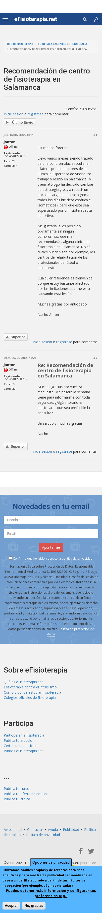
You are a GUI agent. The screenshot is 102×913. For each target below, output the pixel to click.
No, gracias (33, 906)
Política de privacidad (43, 834)
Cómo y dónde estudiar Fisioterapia (32, 692)
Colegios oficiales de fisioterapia (30, 697)
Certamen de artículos (21, 745)
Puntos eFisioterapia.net (23, 750)
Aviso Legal (13, 829)
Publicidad (71, 829)
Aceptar (11, 906)
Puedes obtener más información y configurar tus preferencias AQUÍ (51, 893)
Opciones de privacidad (51, 862)
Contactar (35, 829)
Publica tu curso (16, 788)
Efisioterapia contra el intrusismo (30, 687)
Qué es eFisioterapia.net (23, 681)
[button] (96, 20)
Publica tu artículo (18, 740)
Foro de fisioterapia (19, 44)
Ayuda (53, 829)
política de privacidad (77, 558)
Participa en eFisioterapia (24, 735)
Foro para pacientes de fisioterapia (62, 44)
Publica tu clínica (17, 799)
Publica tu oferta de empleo (26, 793)
